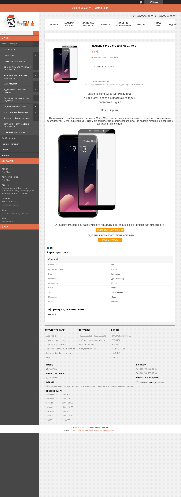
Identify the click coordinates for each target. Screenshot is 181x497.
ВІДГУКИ (115, 344)
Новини (5, 155)
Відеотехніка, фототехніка (58, 353)
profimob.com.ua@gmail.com (15, 213)
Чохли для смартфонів (14, 61)
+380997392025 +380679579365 (92, 335)
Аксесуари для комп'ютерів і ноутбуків (17, 99)
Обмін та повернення (123, 24)
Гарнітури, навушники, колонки (60, 348)
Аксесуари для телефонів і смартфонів (16, 76)
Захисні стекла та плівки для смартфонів (17, 68)
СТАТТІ (115, 357)
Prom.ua (104, 428)
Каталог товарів (9, 43)
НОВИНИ (116, 353)
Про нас (158, 24)
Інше (48, 357)
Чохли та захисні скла (56, 340)
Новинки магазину (10, 144)
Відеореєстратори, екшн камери (15, 91)
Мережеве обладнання (15, 106)
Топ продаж (9, 49)
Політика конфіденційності (106, 430)
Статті (5, 149)
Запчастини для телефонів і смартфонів (17, 125)
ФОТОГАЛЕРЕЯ (118, 348)
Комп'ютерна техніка (56, 344)
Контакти (142, 24)
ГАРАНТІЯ (116, 340)
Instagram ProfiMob (88, 348)
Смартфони (9, 55)
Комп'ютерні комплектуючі (17, 118)
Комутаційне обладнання (16, 112)
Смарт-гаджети (11, 83)
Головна (53, 24)
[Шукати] (36, 33)
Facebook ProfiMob (87, 344)
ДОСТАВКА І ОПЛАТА (121, 335)
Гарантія (105, 24)
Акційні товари (9, 138)
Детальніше (101, 8)
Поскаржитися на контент (83, 430)
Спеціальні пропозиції (14, 132)
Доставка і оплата (88, 24)
